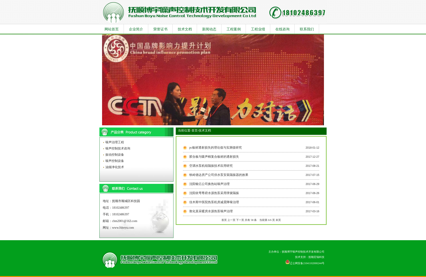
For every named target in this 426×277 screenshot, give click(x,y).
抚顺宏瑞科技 (316, 257)
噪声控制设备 (114, 161)
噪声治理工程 (114, 142)
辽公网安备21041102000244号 (304, 263)
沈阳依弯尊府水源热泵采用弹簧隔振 (214, 193)
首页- (195, 130)
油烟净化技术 (114, 167)
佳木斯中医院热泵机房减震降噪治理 (214, 202)
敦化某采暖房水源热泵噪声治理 (211, 211)
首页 (224, 220)
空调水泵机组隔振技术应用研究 (211, 165)
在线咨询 (282, 29)
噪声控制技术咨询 (117, 148)
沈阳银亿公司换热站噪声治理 (209, 184)
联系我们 (307, 29)
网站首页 (112, 29)
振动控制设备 (114, 154)
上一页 (231, 220)
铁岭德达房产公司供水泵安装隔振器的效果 (218, 175)
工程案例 (234, 29)
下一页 (240, 220)
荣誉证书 (160, 29)
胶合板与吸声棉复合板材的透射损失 (214, 156)
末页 (278, 220)
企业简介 (136, 29)
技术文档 (185, 29)
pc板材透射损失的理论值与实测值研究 (215, 147)
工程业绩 (258, 29)
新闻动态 (209, 29)
